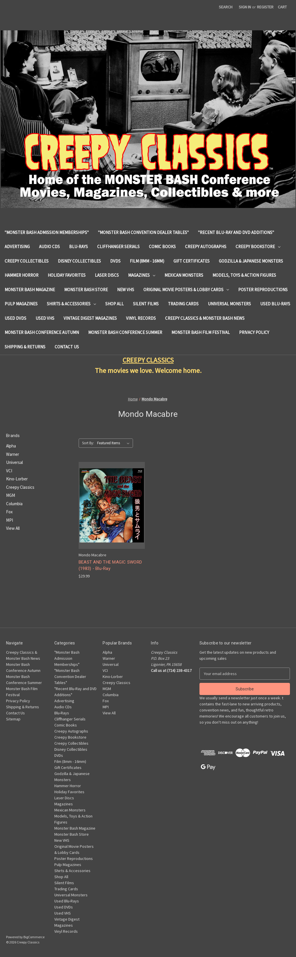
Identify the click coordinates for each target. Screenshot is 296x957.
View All (13, 528)
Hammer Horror (21, 275)
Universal (14, 462)
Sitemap (13, 719)
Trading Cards (183, 303)
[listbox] (114, 443)
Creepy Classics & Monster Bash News (205, 318)
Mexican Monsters (183, 275)
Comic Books (162, 246)
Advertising (17, 246)
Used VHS (45, 318)
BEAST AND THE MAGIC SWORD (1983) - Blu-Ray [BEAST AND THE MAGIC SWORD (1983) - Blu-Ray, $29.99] (110, 565)
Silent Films (146, 303)
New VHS (125, 289)
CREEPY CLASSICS (148, 360)
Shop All (114, 303)
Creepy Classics (20, 487)
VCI (9, 470)
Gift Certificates (191, 261)
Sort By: (88, 443)
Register (265, 7)
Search (225, 7)
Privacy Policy (254, 332)
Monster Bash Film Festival (200, 332)
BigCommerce (34, 937)
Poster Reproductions (263, 289)
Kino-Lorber (17, 479)
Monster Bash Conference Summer (125, 332)
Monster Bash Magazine (30, 289)
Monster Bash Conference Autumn (42, 332)
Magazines (141, 275)
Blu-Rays (78, 246)
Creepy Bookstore (258, 246)
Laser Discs (107, 275)
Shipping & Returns (25, 347)
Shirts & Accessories (71, 303)
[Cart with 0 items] (282, 7)
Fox (9, 511)
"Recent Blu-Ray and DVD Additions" (236, 232)
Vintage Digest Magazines (90, 318)
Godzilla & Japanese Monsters (251, 261)
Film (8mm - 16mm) (147, 261)
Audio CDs (49, 246)
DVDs (115, 261)
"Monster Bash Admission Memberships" (47, 232)
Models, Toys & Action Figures (244, 275)
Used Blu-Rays (275, 303)
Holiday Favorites (67, 275)
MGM (10, 495)
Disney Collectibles (79, 261)
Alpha (11, 446)
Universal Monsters (229, 303)
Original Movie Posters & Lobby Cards (186, 289)
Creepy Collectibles (27, 261)
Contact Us (67, 347)
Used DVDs (15, 318)
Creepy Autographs (205, 246)
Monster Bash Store (86, 289)
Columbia (14, 503)
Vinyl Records (141, 318)
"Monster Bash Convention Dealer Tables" (143, 232)
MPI (9, 520)
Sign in (245, 7)
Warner (12, 454)
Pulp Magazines (21, 303)
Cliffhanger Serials (118, 246)
